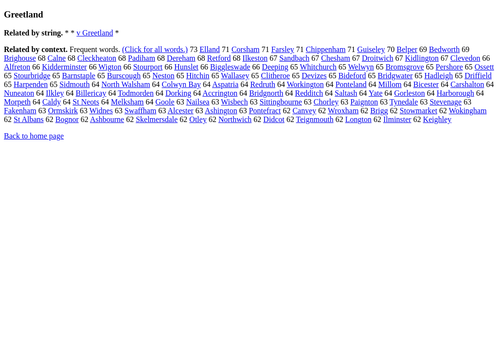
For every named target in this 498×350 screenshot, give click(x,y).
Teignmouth (315, 119)
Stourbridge (32, 75)
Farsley (282, 49)
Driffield (478, 75)
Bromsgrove (405, 67)
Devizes (314, 75)
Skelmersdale (157, 119)
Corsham (245, 49)
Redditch (309, 93)
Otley (198, 119)
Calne (57, 58)
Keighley (437, 119)
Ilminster (397, 119)
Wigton (109, 67)
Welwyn (361, 67)
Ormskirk (63, 110)
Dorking (178, 93)
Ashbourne (107, 119)
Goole (165, 102)
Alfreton (17, 67)
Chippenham (326, 49)
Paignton (364, 102)
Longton (358, 119)
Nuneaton (19, 93)
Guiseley (371, 49)
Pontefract (265, 110)
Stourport (147, 67)
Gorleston (409, 93)
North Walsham (125, 84)
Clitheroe (275, 75)
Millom (390, 84)
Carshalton (467, 84)
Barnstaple (78, 75)
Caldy (51, 102)
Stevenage (445, 102)
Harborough (455, 93)
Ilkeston (255, 58)
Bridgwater (395, 75)
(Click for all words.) (155, 49)
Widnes (101, 110)
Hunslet (186, 67)
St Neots (85, 102)
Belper (406, 49)
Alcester (181, 110)
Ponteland (351, 84)
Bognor (67, 119)
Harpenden (31, 84)
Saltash (346, 93)
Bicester (426, 84)
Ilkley (55, 93)
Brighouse (20, 58)
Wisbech (234, 102)
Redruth (262, 84)
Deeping (275, 67)
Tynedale (404, 102)
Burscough (124, 75)
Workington (305, 84)
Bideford (352, 75)
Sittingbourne (281, 102)
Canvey (304, 110)
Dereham (181, 58)
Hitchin (198, 75)
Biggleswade (230, 67)
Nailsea (198, 102)
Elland (209, 49)
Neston (163, 75)
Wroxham (343, 110)
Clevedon (465, 58)
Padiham (141, 58)
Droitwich (377, 58)
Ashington (221, 110)
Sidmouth (74, 84)
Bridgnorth (266, 93)
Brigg (379, 110)
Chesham (335, 58)
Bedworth (444, 49)
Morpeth (17, 102)
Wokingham (468, 110)
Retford (219, 58)
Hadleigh (439, 75)
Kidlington (422, 58)
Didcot (274, 119)
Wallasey (235, 75)
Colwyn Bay (181, 84)
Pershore (449, 67)
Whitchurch (318, 67)
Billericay (91, 93)
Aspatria (225, 84)
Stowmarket (418, 110)
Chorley (326, 102)
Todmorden (136, 93)
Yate (376, 93)
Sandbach (294, 58)
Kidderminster (64, 67)
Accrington (219, 93)
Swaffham (140, 110)
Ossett (484, 67)
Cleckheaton (96, 58)
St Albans (29, 119)
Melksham (127, 102)
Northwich (234, 119)
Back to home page (34, 136)
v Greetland (94, 33)
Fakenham (20, 110)
